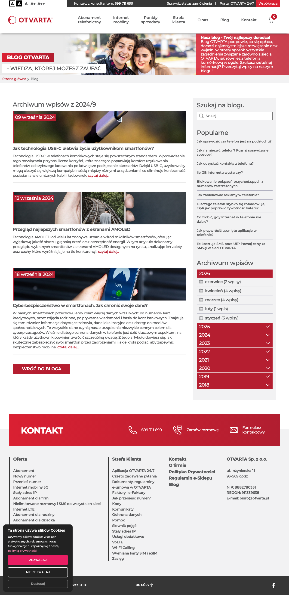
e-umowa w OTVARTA (131, 487)
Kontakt (249, 20)
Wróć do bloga (41, 369)
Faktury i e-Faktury (128, 492)
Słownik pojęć (124, 526)
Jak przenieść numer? (131, 498)
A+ (33, 4)
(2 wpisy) (223, 281)
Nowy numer (24, 476)
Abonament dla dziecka (34, 520)
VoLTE (117, 542)
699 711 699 (124, 3)
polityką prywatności (22, 550)
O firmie (177, 465)
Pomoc (118, 520)
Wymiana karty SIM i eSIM (134, 553)
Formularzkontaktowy (253, 429)
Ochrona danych (126, 514)
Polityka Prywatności (192, 471)
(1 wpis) (216, 309)
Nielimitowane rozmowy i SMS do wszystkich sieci (57, 504)
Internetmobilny (121, 20)
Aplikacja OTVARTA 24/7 (133, 470)
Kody (116, 504)
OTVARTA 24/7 (237, 3)
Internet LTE (23, 509)
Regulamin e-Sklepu (190, 478)
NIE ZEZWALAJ (38, 572)
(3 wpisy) (222, 318)
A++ (41, 4)
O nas (202, 20)
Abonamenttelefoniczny (89, 20)
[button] (271, 19)
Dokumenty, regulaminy (133, 482)
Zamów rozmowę (203, 430)
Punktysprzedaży (150, 20)
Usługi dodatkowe (128, 536)
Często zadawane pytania (134, 476)
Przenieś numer (27, 482)
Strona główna (14, 79)
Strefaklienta (178, 20)
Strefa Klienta (126, 459)
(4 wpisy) (223, 290)
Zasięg (118, 558)
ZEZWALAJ (37, 560)
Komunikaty (122, 509)
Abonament (23, 470)
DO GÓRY (145, 585)
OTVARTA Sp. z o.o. (247, 459)
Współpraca (267, 3)
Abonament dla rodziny (33, 514)
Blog (224, 20)
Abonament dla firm (31, 498)
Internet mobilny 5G (30, 487)
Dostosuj (38, 584)
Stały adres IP (25, 492)
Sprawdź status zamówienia (189, 3)
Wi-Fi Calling (123, 547)
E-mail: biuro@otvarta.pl (248, 498)
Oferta (20, 459)
